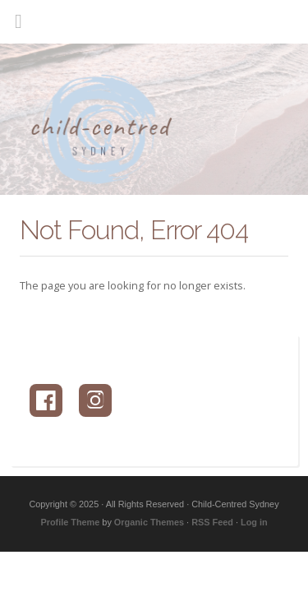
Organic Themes (149, 522)
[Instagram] (95, 400)
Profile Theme (69, 522)
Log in (254, 522)
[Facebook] (46, 400)
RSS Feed (212, 522)
